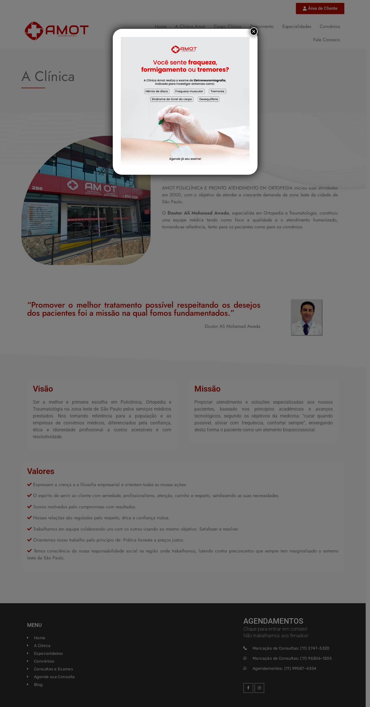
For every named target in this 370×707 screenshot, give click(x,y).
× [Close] (253, 31)
